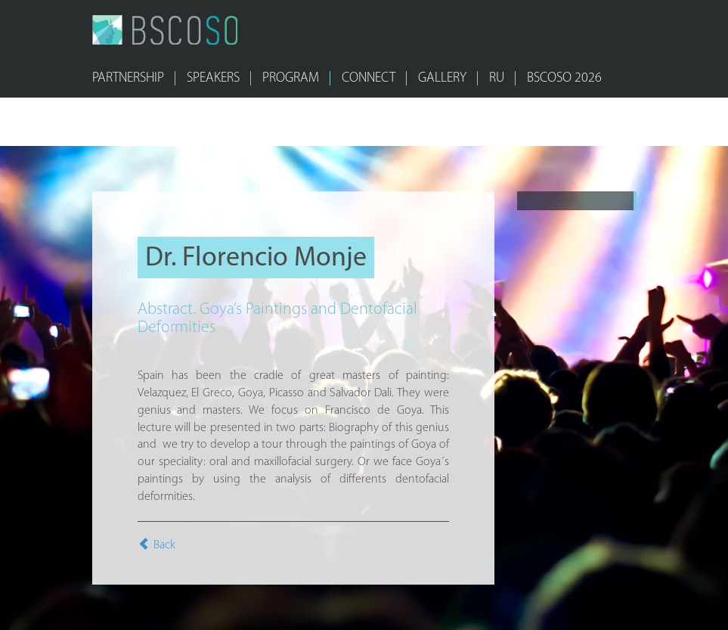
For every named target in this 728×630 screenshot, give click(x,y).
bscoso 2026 (564, 78)
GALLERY (442, 78)
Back (156, 545)
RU (496, 78)
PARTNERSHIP (128, 78)
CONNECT (368, 78)
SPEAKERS (213, 78)
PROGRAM (290, 78)
